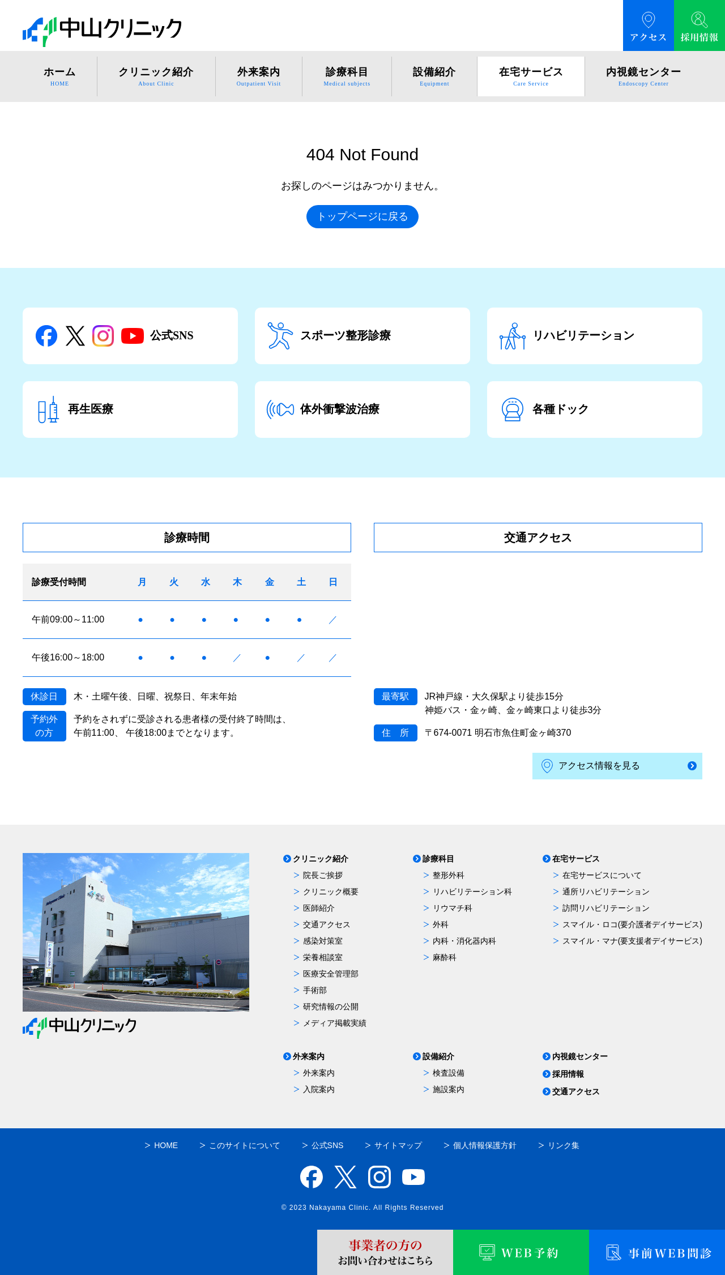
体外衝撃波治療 (322, 409)
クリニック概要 (331, 891)
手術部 (315, 990)
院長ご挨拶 (323, 875)
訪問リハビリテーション (606, 907)
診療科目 (438, 859)
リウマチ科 (452, 907)
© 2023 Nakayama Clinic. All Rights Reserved (363, 1208)
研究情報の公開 (331, 1006)
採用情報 (568, 1074)
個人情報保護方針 (485, 1145)
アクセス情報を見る (590, 766)
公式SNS (114, 336)
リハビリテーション (566, 336)
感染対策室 (323, 940)
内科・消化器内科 (464, 940)
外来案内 (309, 1056)
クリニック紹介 (320, 859)
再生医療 (73, 409)
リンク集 (563, 1145)
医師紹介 (319, 907)
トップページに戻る (362, 216)
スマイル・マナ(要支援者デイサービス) (632, 940)
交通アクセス (327, 924)
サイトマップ (398, 1145)
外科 (441, 924)
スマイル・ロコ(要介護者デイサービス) (632, 924)
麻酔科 (445, 957)
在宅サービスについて (602, 875)
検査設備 (448, 1072)
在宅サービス (576, 859)
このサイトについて (244, 1145)
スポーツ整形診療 (328, 336)
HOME (166, 1145)
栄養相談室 (323, 957)
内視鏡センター (580, 1056)
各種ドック (543, 409)
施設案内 (448, 1089)
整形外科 (448, 875)
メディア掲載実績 (334, 1022)
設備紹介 (438, 1056)
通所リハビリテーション (606, 891)
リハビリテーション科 (472, 891)
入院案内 (319, 1089)
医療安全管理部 (331, 973)
